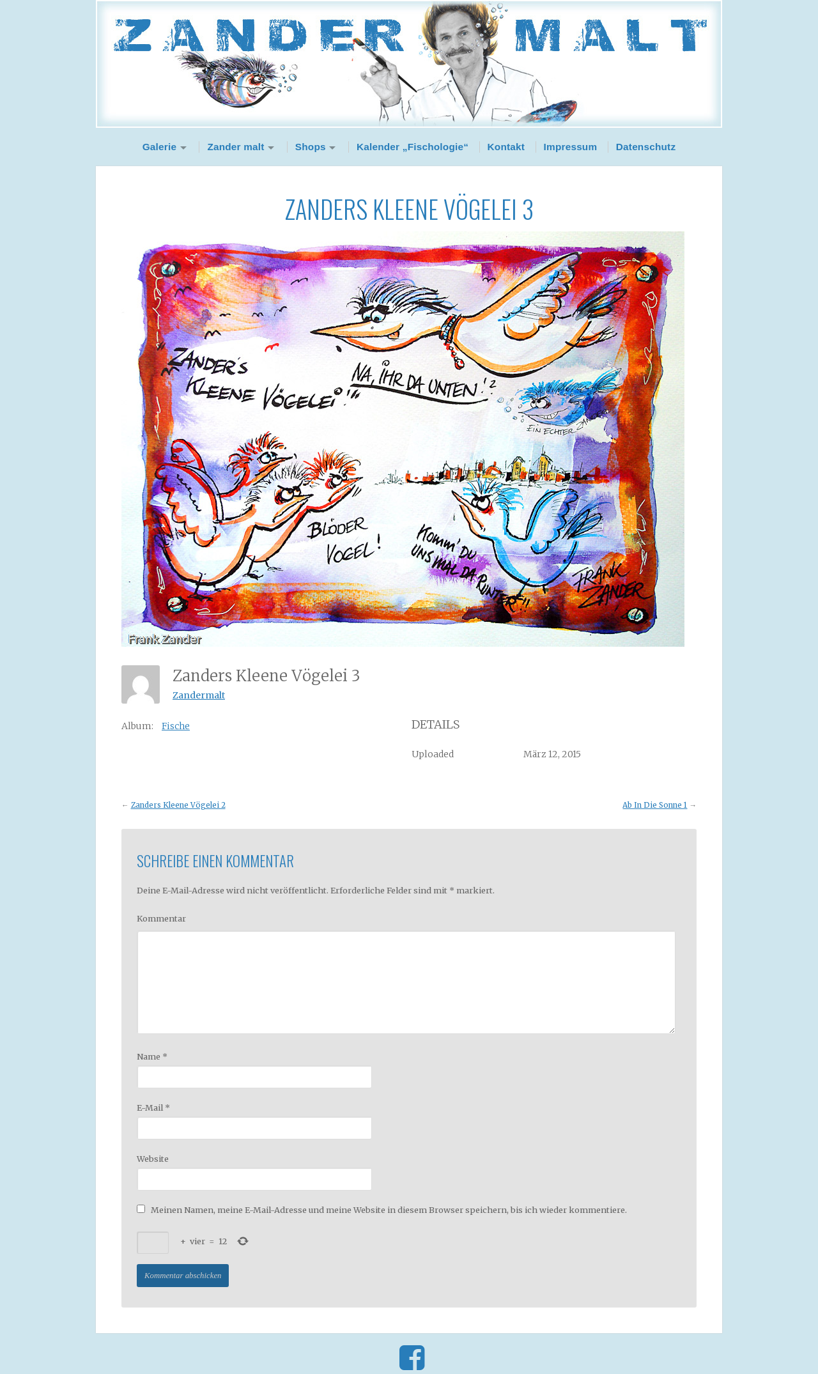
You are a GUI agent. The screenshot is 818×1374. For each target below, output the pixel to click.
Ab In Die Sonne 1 (654, 805)
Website (153, 1159)
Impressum (571, 146)
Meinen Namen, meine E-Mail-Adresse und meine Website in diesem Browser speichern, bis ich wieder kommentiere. (389, 1210)
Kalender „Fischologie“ (412, 146)
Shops (310, 146)
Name (152, 1056)
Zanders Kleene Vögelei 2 (178, 805)
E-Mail (153, 1107)
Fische (176, 726)
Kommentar (161, 918)
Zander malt (235, 146)
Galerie (160, 146)
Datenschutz (646, 146)
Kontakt (506, 146)
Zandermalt (199, 695)
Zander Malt (409, 64)
